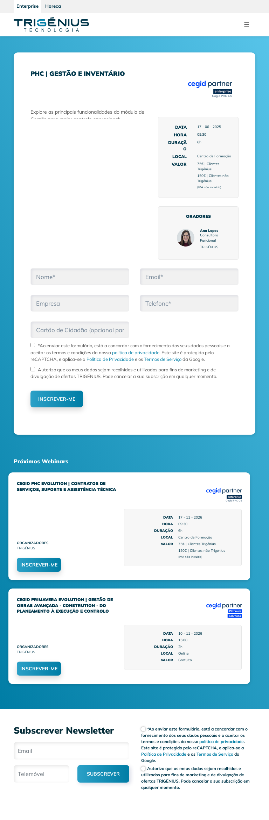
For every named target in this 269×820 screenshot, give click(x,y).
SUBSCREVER (103, 774)
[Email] (71, 751)
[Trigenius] (51, 24)
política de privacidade (135, 352)
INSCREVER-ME (56, 399)
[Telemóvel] (41, 774)
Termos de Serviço (162, 359)
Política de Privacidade (109, 359)
